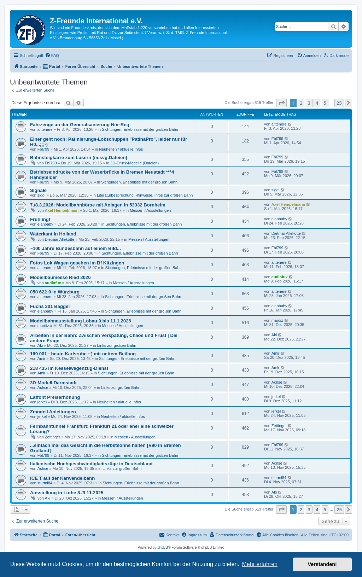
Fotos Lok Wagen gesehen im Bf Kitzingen (77, 263)
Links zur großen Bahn (116, 345)
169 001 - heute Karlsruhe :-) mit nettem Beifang (83, 353)
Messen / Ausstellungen (150, 210)
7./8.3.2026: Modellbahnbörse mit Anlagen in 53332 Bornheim (97, 205)
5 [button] (325, 103)
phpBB (162, 547)
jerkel (42, 402)
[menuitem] (52, 55)
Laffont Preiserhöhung (55, 397)
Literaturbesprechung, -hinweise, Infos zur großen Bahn (145, 195)
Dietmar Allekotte (59, 239)
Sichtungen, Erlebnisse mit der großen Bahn (140, 129)
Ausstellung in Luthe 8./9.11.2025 (66, 492)
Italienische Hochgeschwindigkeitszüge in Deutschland (91, 463)
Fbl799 (43, 149)
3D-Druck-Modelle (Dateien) (134, 163)
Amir (41, 358)
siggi (41, 195)
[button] (281, 103)
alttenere (45, 129)
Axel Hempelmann (61, 210)
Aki (40, 345)
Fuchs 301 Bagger (50, 306)
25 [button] (339, 103)
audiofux (53, 283)
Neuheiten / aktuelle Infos (121, 149)
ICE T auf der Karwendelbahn (62, 478)
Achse (42, 387)
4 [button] (317, 103)
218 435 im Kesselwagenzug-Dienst (69, 368)
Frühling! (40, 219)
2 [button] (301, 103)
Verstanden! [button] (322, 564)
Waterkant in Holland (53, 234)
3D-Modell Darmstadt (53, 382)
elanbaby (45, 224)
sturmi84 (44, 483)
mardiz (43, 326)
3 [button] (309, 103)
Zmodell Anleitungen (53, 411)
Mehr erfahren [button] (260, 564)
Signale (38, 190)
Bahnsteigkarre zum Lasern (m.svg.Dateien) (78, 157)
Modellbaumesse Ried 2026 (60, 277)
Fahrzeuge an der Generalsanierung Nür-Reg (79, 124)
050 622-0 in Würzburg (55, 292)
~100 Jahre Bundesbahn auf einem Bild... (75, 248)
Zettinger (52, 437)
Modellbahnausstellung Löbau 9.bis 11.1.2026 (80, 321)
